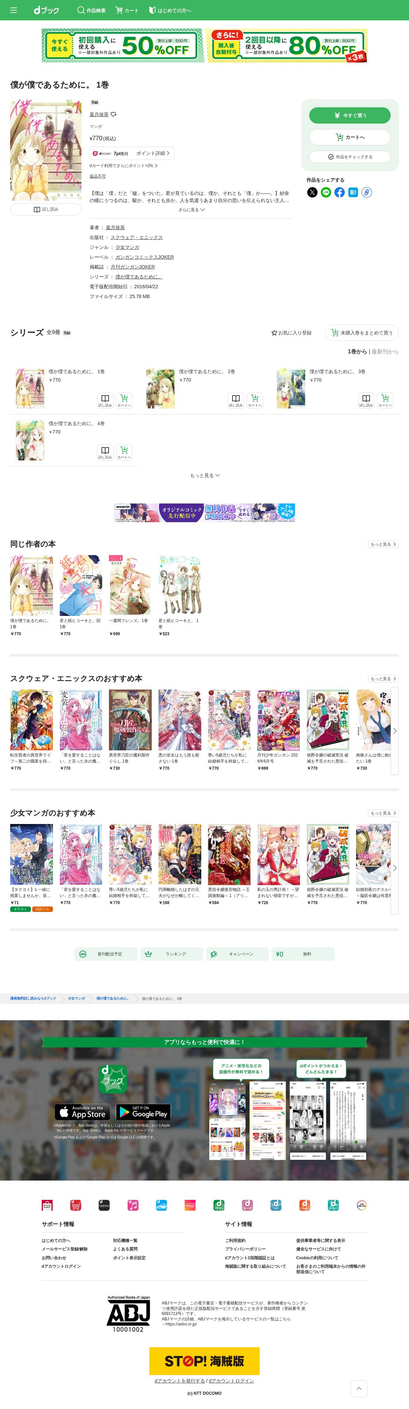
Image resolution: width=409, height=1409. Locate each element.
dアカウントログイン (61, 1266)
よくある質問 (125, 1249)
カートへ (355, 137)
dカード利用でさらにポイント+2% (121, 165)
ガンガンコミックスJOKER (144, 257)
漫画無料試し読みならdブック (33, 998)
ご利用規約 (235, 1240)
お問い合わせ (54, 1258)
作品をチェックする (354, 156)
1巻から (357, 351)
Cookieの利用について (317, 1258)
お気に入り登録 (295, 332)
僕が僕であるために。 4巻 (77, 423)
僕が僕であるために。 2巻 (207, 371)
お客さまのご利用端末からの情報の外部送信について (331, 1269)
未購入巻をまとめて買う (367, 332)
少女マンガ (127, 247)
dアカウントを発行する (180, 1381)
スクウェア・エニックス (137, 237)
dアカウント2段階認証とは (250, 1258)
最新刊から (385, 351)
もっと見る (381, 544)
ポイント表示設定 (129, 1258)
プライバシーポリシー (245, 1249)
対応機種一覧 (125, 1240)
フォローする (113, 114)
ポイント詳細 (150, 153)
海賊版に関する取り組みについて (255, 1266)
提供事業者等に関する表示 (320, 1240)
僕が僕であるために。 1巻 (77, 371)
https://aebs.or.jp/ (181, 1324)
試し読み (50, 209)
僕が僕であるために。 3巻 (338, 371)
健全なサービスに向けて (318, 1249)
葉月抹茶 (99, 114)
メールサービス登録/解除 (65, 1249)
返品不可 (98, 176)
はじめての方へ (56, 1240)
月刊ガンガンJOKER (133, 267)
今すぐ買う (355, 115)
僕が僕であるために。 (139, 276)
